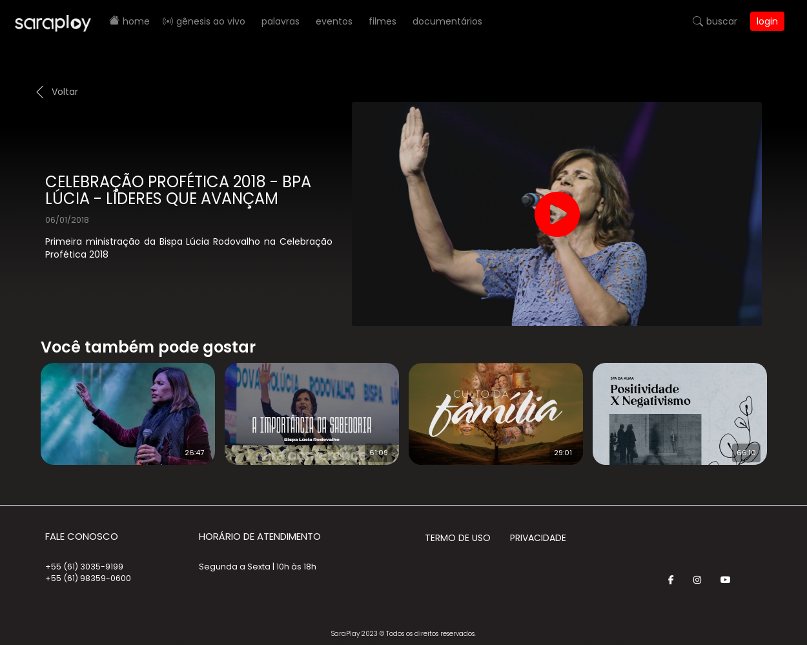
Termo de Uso (458, 537)
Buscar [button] (721, 21)
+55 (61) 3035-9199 (84, 566)
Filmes (382, 21)
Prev (21, 405)
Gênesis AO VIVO (210, 21)
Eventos (334, 21)
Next (787, 405)
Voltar (65, 91)
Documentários (447, 21)
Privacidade (538, 537)
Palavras (280, 21)
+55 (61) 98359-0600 (88, 578)
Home (136, 21)
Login (767, 21)
